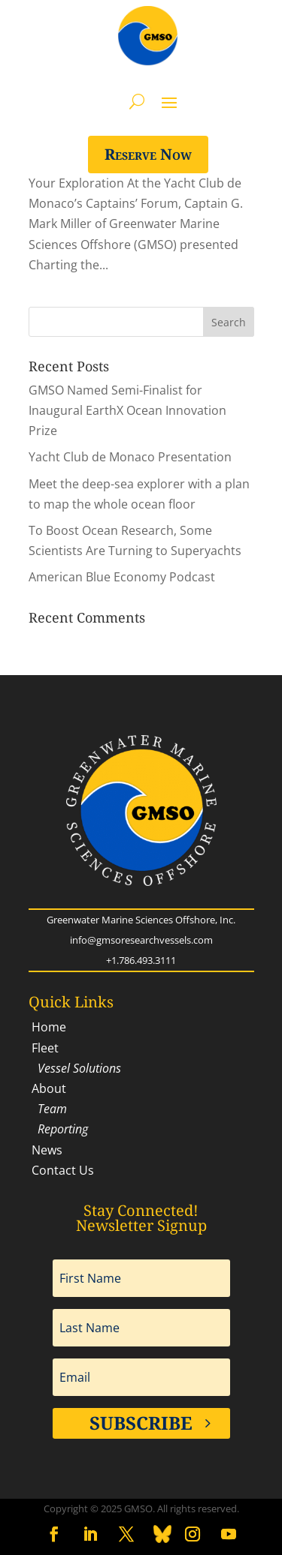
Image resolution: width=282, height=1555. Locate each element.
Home (47, 1027)
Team (48, 1108)
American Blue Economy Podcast (122, 577)
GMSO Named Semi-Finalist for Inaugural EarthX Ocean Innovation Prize (127, 410)
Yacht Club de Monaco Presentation (130, 457)
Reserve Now (148, 154)
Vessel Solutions (75, 1068)
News (45, 1150)
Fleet (44, 1048)
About (47, 1088)
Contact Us (61, 1170)
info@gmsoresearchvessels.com (141, 940)
